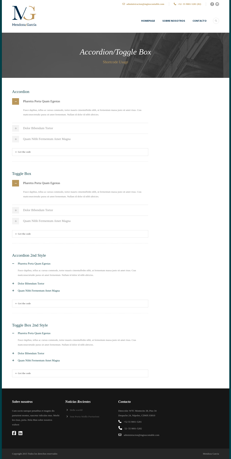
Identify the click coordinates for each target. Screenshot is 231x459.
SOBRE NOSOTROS (173, 20)
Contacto (200, 20)
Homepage (148, 20)
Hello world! (76, 410)
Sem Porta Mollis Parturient (84, 416)
